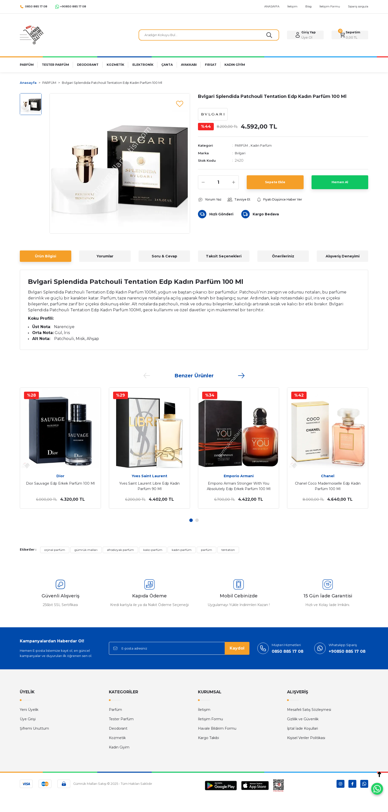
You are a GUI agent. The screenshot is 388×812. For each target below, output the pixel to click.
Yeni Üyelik (29, 709)
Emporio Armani (239, 476)
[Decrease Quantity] (203, 183)
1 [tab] (191, 520)
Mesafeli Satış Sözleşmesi (309, 709)
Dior (60, 476)
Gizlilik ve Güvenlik (302, 719)
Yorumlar (105, 256)
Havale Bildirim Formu (217, 728)
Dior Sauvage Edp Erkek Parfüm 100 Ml (60, 483)
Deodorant (118, 728)
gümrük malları (85, 550)
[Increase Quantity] (234, 183)
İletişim (204, 709)
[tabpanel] (60, 448)
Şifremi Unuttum (34, 728)
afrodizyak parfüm (120, 550)
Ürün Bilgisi (45, 256)
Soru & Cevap (164, 256)
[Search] (209, 35)
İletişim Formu (210, 719)
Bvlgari (241, 154)
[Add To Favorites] (179, 103)
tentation (228, 550)
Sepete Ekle (275, 183)
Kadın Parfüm (265, 147)
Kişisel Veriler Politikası (306, 738)
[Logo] (32, 35)
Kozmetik (117, 738)
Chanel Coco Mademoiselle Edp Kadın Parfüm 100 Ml (328, 486)
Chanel (327, 476)
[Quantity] (218, 183)
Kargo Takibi (208, 738)
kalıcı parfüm (152, 550)
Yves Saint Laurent (149, 476)
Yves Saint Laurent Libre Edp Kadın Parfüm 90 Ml (149, 486)
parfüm (206, 550)
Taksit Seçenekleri (224, 256)
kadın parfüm (182, 550)
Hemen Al (340, 183)
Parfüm (115, 709)
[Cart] (350, 35)
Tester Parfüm (121, 719)
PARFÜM (243, 147)
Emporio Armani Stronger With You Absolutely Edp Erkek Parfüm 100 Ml (238, 486)
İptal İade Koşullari (302, 728)
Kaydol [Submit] (237, 648)
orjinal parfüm (54, 550)
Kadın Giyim (119, 747)
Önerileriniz (283, 256)
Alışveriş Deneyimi (343, 256)
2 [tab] (197, 520)
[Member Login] (305, 35)
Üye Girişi (28, 719)
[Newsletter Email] (179, 648)
